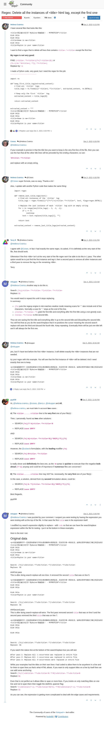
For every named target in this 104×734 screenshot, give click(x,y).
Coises (13, 141)
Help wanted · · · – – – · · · (11, 18)
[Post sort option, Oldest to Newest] (84, 18)
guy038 (13, 400)
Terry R (13, 240)
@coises (33, 403)
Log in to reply (94, 18)
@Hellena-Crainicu (18, 145)
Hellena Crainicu (16, 25)
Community (26, 4)
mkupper (13, 282)
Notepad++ (60, 712)
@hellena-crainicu (20, 403)
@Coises (29, 178)
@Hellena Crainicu (25, 141)
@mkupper (30, 343)
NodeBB (49, 716)
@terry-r (41, 403)
